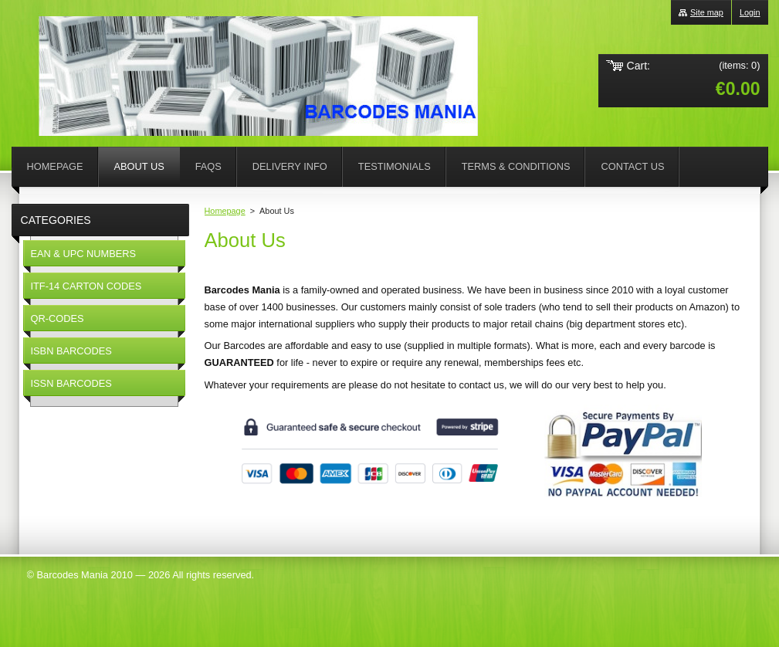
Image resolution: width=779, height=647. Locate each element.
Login (750, 12)
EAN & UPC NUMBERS (84, 253)
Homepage (225, 210)
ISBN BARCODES (71, 351)
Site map (706, 12)
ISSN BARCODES (71, 383)
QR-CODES (57, 318)
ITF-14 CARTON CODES (86, 286)
